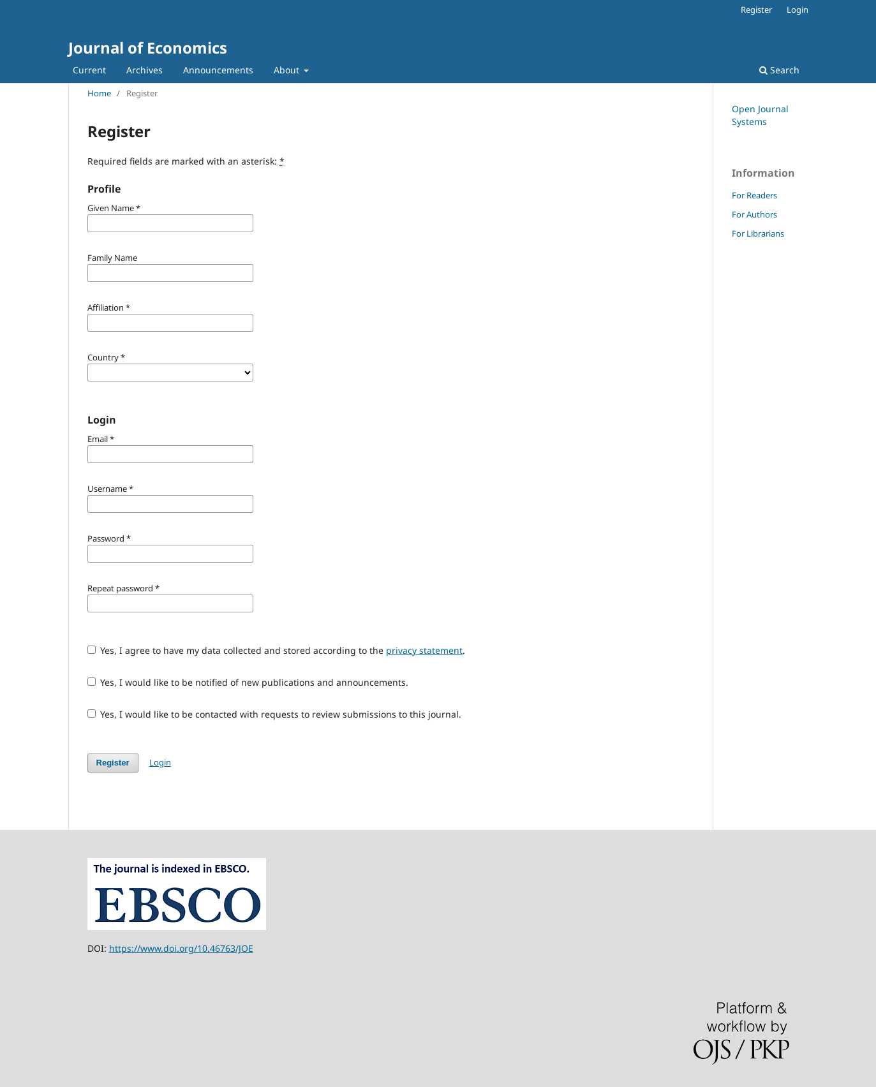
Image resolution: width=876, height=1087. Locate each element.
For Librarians (758, 233)
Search (779, 70)
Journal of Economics (147, 47)
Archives (144, 70)
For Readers (754, 195)
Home (99, 93)
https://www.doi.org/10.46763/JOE (181, 948)
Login (797, 9)
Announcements (218, 70)
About (288, 70)
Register (756, 9)
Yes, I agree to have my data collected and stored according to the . (276, 650)
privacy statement (424, 650)
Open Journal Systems (760, 115)
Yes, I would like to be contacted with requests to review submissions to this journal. (274, 714)
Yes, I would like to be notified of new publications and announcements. (248, 682)
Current (89, 70)
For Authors (754, 214)
